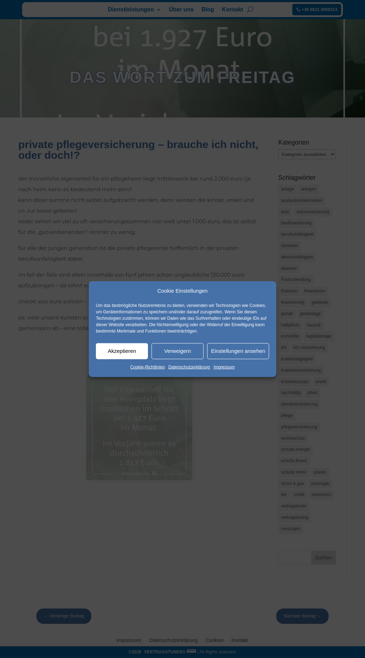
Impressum (224, 367)
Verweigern (177, 351)
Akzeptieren (122, 351)
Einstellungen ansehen (238, 351)
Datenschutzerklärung (189, 367)
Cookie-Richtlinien (147, 367)
